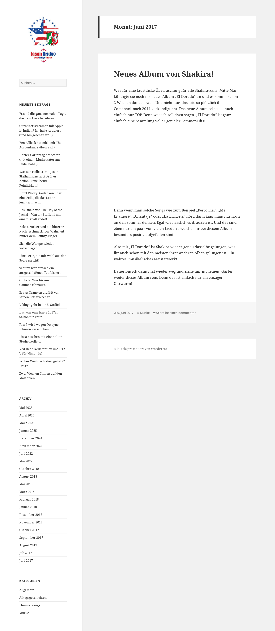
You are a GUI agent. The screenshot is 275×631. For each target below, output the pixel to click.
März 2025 (27, 423)
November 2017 (30, 522)
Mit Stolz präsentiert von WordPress (140, 349)
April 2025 (26, 415)
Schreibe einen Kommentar (176, 313)
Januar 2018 (28, 507)
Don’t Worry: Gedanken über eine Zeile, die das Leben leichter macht (40, 197)
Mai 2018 (25, 484)
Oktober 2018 (29, 469)
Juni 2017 (26, 560)
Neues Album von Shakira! (164, 74)
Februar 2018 (29, 499)
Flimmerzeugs (29, 605)
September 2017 (31, 537)
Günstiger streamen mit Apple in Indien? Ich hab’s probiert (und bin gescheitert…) (41, 130)
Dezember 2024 (30, 438)
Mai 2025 (25, 408)
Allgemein (26, 590)
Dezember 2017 (30, 515)
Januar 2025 (28, 430)
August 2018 (28, 476)
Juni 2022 (26, 453)
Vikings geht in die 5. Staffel (39, 305)
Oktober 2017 (29, 530)
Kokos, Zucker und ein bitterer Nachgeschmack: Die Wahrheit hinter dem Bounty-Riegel (41, 231)
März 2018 (27, 492)
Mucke (24, 613)
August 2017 (28, 545)
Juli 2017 (25, 553)
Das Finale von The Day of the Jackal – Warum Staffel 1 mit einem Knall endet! (40, 214)
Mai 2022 (25, 461)
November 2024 (30, 446)
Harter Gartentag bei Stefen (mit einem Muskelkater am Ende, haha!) (39, 159)
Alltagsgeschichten (33, 597)
